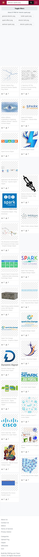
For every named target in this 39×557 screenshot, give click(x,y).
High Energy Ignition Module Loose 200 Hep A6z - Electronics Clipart (10, 307)
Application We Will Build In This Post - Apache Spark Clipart (9, 181)
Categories (5, 536)
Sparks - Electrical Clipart (29, 358)
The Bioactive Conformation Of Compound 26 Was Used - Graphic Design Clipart (9, 243)
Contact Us (5, 523)
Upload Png (5, 539)
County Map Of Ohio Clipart (29, 474)
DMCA (3, 526)
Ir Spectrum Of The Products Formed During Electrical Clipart (28, 87)
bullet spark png (26, 16)
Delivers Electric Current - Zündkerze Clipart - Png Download (29, 196)
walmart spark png (8, 24)
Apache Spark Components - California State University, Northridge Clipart (9, 275)
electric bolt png (23, 20)
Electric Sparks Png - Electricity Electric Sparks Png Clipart (9, 87)
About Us (4, 519)
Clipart (3, 542)
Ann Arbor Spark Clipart (28, 386)
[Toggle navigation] (36, 2)
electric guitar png (26, 24)
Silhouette (4, 545)
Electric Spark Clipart (27, 149)
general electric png (8, 16)
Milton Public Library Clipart (29, 226)
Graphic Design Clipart (28, 330)
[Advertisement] (19, 45)
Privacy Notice (6, 532)
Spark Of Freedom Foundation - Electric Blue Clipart (29, 119)
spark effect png (7, 20)
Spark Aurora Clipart (7, 151)
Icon (2, 549)
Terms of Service (7, 529)
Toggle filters (19, 8)
